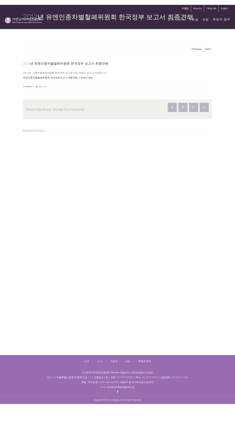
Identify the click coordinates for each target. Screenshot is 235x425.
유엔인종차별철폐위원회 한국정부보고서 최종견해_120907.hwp (58, 77)
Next (207, 49)
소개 (86, 361)
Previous (197, 49)
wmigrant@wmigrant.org (121, 387)
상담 (127, 361)
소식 (99, 361)
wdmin (29, 86)
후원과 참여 (144, 361)
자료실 (114, 361)
